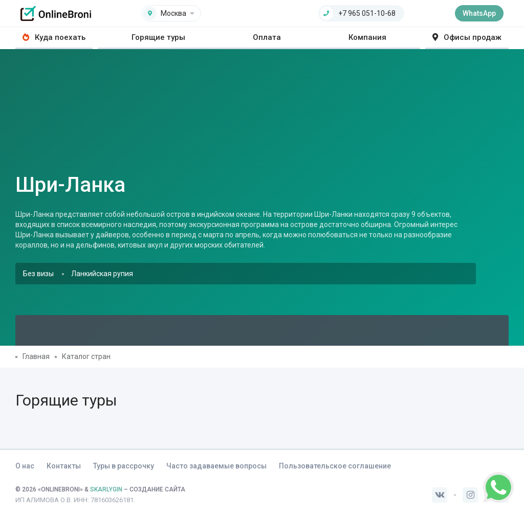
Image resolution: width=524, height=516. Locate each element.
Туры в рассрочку (123, 466)
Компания (367, 37)
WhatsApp (479, 13)
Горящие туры (158, 37)
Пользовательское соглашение (335, 466)
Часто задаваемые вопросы (216, 466)
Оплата (267, 37)
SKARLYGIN (106, 489)
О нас (24, 466)
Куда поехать (54, 37)
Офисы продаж (466, 37)
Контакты (64, 466)
